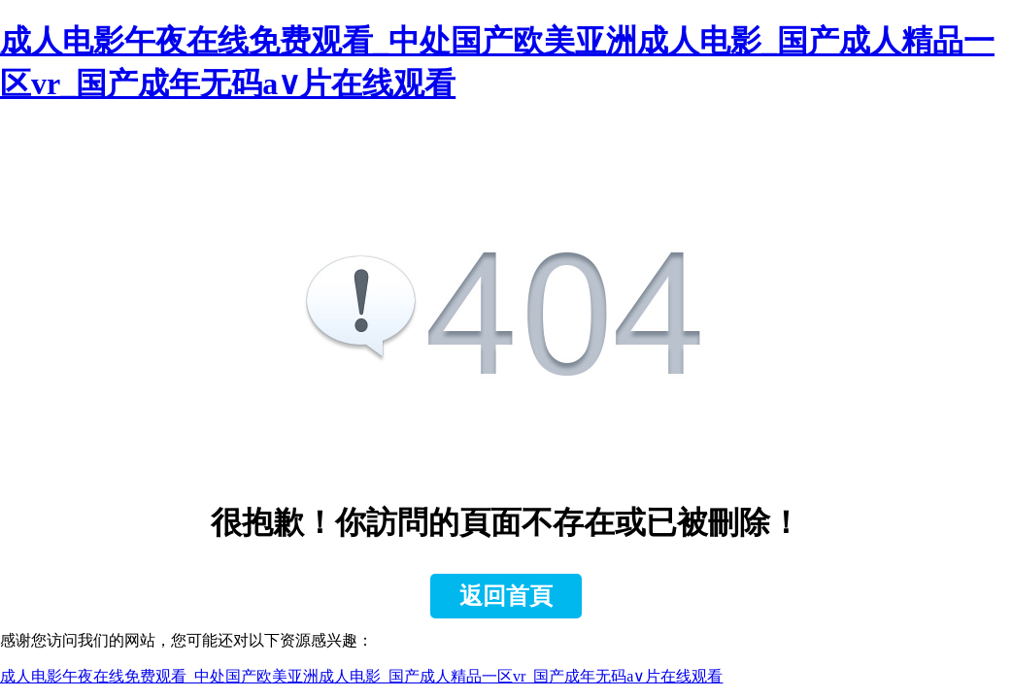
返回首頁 (506, 596)
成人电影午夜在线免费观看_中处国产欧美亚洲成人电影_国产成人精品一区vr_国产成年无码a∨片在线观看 (361, 676)
